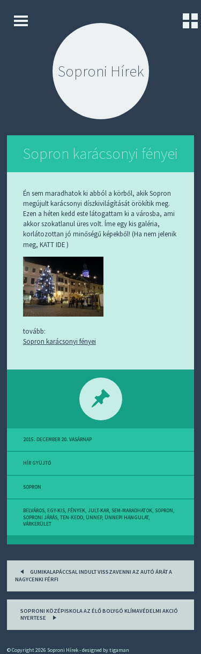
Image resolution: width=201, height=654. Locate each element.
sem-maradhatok (131, 510)
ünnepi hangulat (126, 517)
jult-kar (98, 510)
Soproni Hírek (101, 71)
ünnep (94, 517)
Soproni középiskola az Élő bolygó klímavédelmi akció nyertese (99, 614)
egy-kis (56, 510)
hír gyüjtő (37, 463)
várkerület (37, 524)
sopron (32, 487)
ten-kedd (71, 517)
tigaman (119, 650)
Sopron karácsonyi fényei (100, 153)
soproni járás (40, 517)
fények (76, 510)
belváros (33, 510)
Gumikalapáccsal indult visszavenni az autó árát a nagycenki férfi (93, 574)
